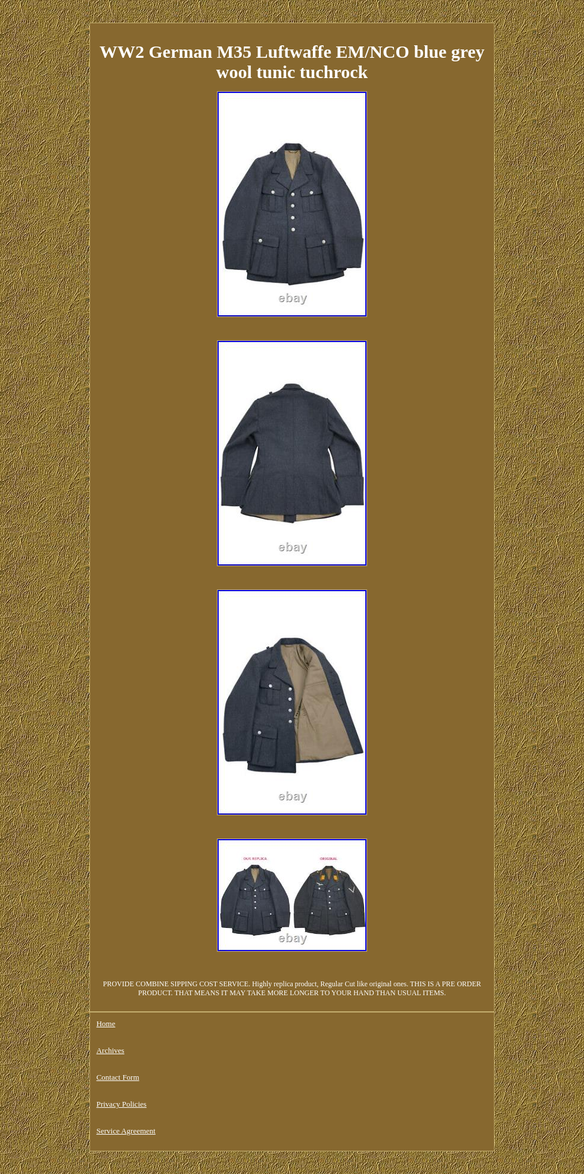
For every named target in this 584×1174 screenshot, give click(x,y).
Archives (111, 1050)
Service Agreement (126, 1130)
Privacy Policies (122, 1104)
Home (106, 1023)
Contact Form (118, 1077)
